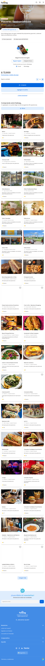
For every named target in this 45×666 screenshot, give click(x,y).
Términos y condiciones (7, 659)
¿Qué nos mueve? (6, 628)
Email (18, 66)
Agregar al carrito (22, 90)
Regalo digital (17, 61)
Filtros (22, 108)
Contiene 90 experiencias (10, 29)
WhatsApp (25, 66)
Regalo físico (28, 61)
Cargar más (22, 578)
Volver (4, 7)
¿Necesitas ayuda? (22, 620)
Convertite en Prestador (7, 633)
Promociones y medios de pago (10, 74)
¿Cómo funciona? (22, 95)
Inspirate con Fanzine (6, 631)
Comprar (22, 85)
